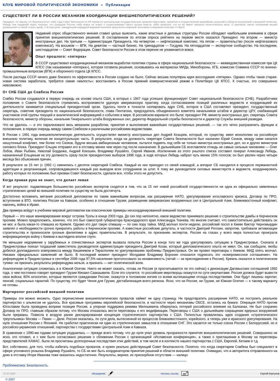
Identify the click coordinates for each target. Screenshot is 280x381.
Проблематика (14, 365)
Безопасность (37, 365)
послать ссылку (170, 373)
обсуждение (98, 373)
